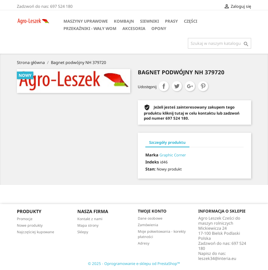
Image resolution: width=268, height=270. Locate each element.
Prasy (171, 21)
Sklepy (82, 231)
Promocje (24, 218)
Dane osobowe (150, 218)
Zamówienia (148, 224)
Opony (158, 28)
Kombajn (124, 21)
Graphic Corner (172, 154)
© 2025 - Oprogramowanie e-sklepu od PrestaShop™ (134, 263)
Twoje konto (152, 211)
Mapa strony (87, 225)
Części (190, 21)
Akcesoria (133, 28)
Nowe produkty (30, 225)
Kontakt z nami (90, 218)
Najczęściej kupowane (35, 231)
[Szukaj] (219, 43)
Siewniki (149, 21)
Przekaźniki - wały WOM (89, 28)
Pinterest (203, 86)
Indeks (152, 161)
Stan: (150, 169)
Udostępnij (164, 86)
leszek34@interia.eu (217, 258)
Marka (151, 154)
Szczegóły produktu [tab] (167, 142)
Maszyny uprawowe (85, 21)
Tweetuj (177, 86)
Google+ (190, 86)
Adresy (143, 243)
